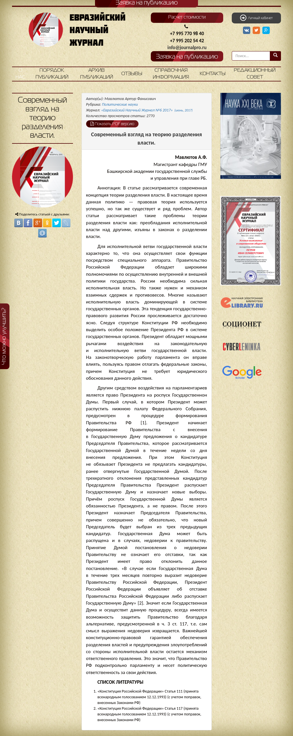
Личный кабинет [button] (256, 18)
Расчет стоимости (187, 17)
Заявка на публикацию (187, 57)
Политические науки (120, 104)
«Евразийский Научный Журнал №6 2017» (147, 110)
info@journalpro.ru (187, 48)
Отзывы (131, 74)
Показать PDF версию (112, 124)
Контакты (212, 74)
